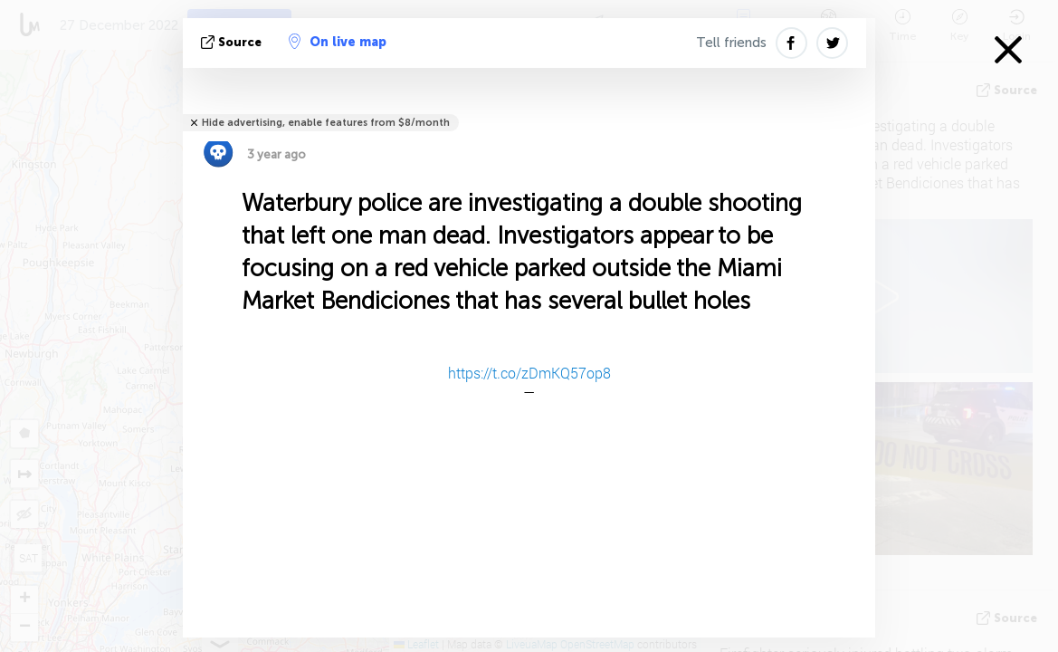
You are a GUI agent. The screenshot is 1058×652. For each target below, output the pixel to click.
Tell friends (731, 42)
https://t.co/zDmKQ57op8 (529, 372)
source (233, 42)
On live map (337, 42)
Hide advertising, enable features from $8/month (326, 123)
